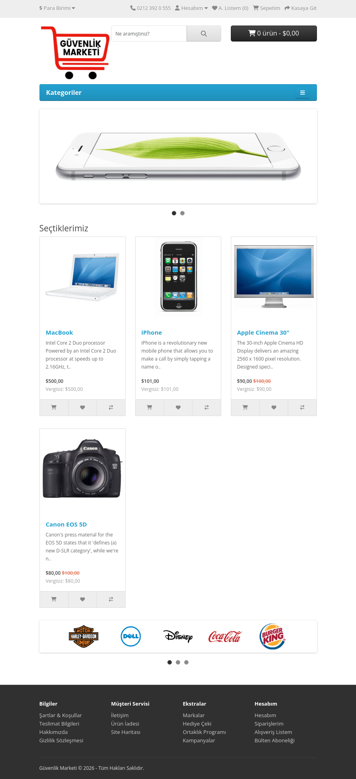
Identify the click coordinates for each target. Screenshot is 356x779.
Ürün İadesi (125, 723)
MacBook (59, 332)
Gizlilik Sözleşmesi (61, 740)
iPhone (152, 332)
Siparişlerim (269, 723)
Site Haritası (126, 732)
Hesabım (265, 715)
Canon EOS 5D (66, 524)
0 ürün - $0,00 (273, 33)
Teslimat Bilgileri (59, 723)
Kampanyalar (199, 740)
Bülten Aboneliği (275, 740)
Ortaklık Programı (204, 732)
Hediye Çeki (197, 723)
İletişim (120, 715)
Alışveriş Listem (274, 732)
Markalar (194, 715)
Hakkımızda (53, 732)
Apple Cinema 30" (263, 332)
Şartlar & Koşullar (60, 715)
